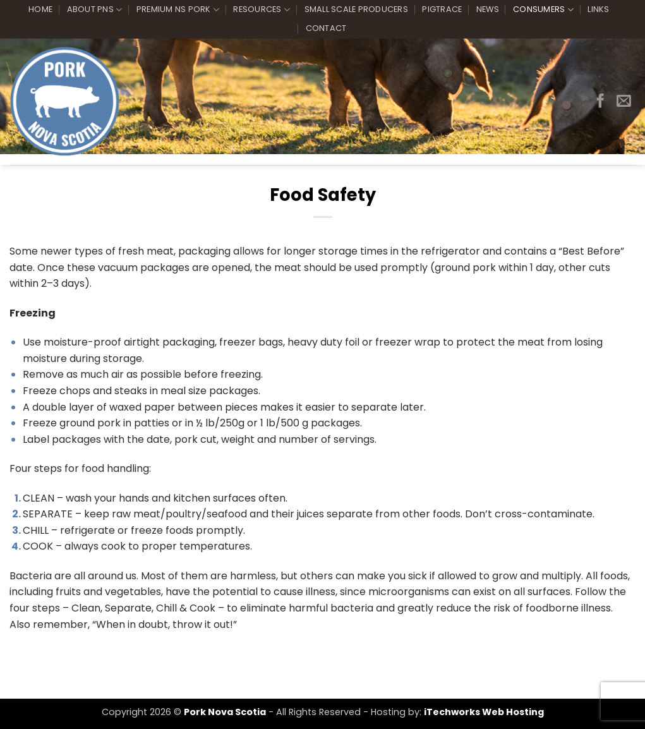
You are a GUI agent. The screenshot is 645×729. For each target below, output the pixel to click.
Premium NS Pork (177, 10)
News (487, 9)
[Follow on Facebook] (600, 101)
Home (40, 9)
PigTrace (442, 9)
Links (598, 9)
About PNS (95, 10)
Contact (326, 28)
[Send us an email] (624, 101)
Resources (261, 10)
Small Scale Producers (356, 9)
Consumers (543, 10)
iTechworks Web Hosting (484, 712)
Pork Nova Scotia (225, 712)
